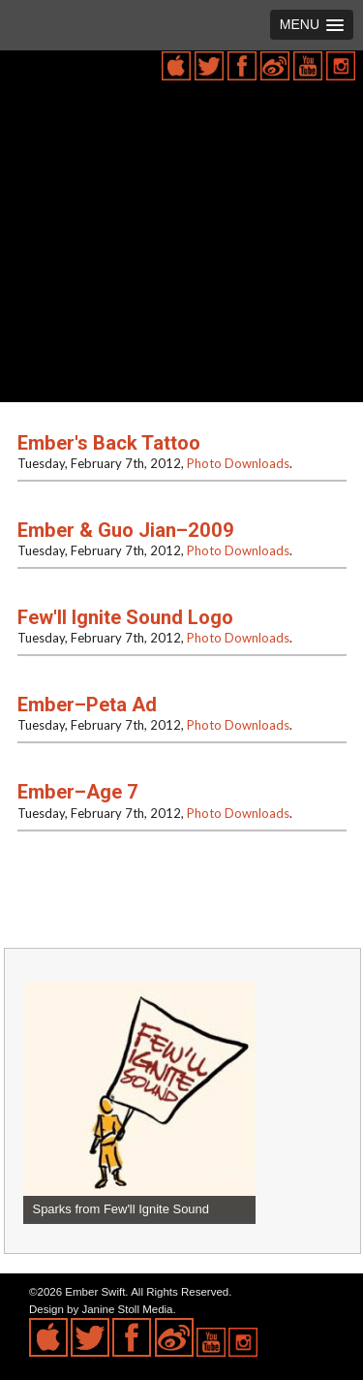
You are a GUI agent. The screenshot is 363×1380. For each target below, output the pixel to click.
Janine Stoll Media (126, 1309)
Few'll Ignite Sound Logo (125, 617)
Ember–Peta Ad (87, 704)
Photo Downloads (238, 463)
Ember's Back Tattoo (108, 443)
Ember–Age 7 (77, 791)
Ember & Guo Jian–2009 (125, 530)
